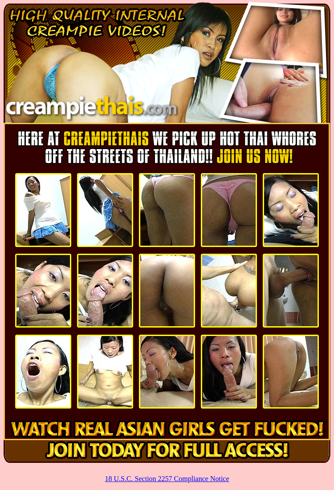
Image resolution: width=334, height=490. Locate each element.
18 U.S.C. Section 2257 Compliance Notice (167, 478)
